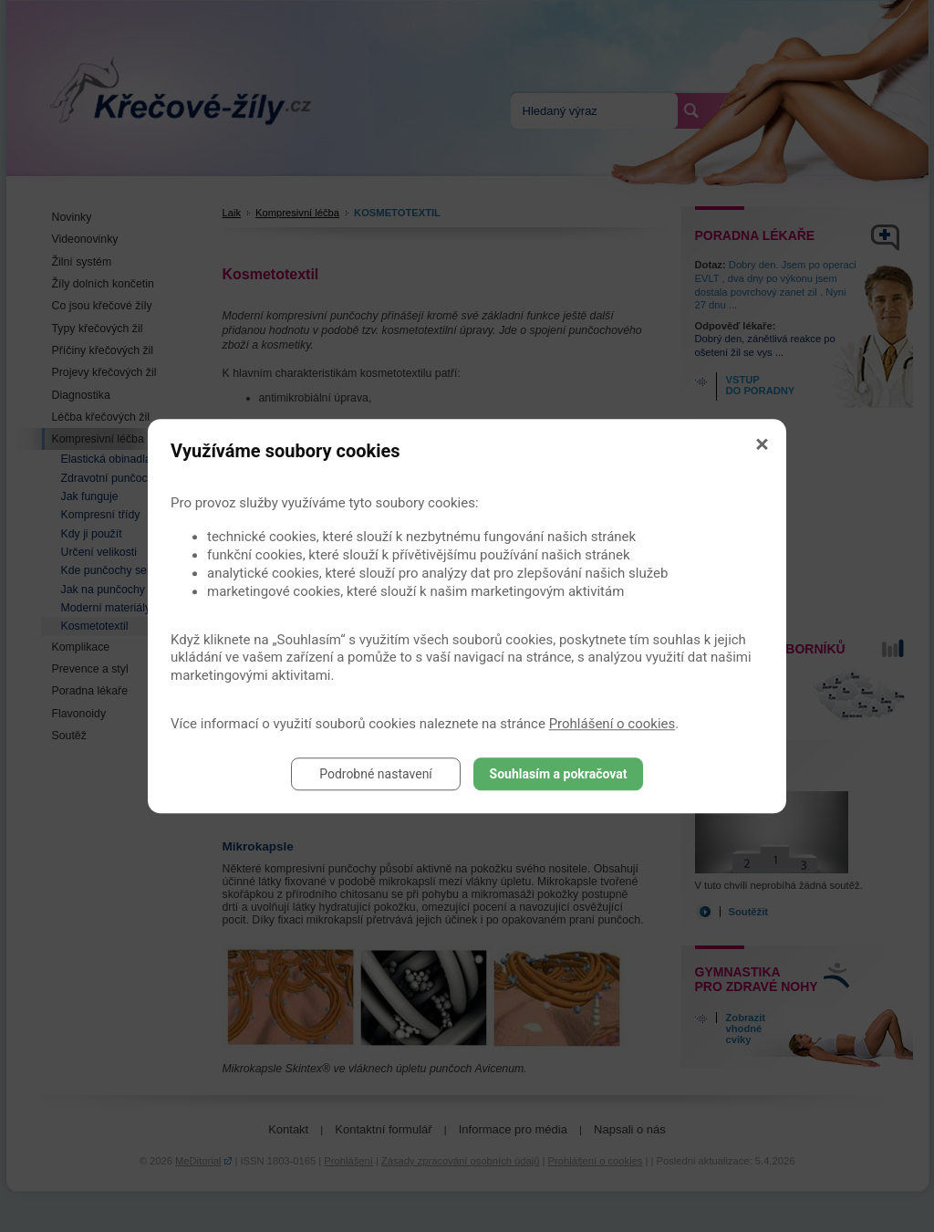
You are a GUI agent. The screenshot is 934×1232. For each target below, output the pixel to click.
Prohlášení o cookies (612, 723)
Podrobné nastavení (375, 774)
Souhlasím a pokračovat (559, 774)
